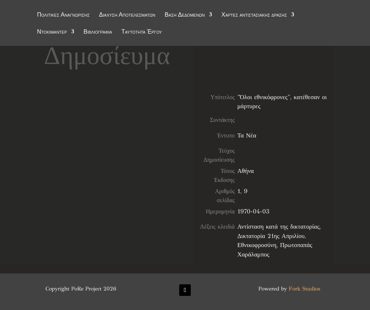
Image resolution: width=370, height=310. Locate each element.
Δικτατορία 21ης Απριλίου (271, 236)
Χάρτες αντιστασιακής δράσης (254, 15)
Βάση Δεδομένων (185, 15)
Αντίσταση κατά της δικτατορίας (278, 226)
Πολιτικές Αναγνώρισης (63, 15)
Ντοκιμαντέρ (52, 32)
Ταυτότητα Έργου (141, 32)
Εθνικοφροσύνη (256, 245)
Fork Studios (304, 288)
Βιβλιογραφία (97, 32)
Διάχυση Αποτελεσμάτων (127, 15)
